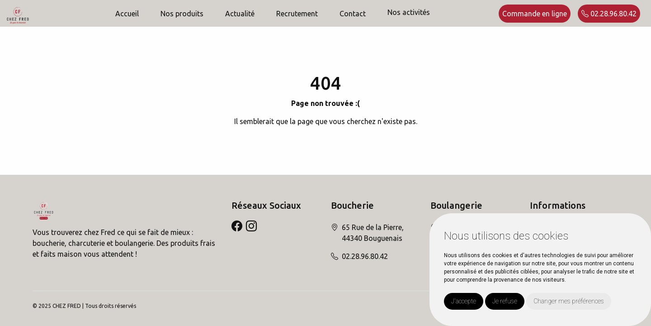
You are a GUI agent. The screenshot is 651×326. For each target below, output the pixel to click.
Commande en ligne (534, 14)
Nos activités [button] (408, 12)
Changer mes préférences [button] (568, 301)
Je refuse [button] (504, 301)
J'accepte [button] (463, 301)
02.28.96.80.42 (609, 14)
